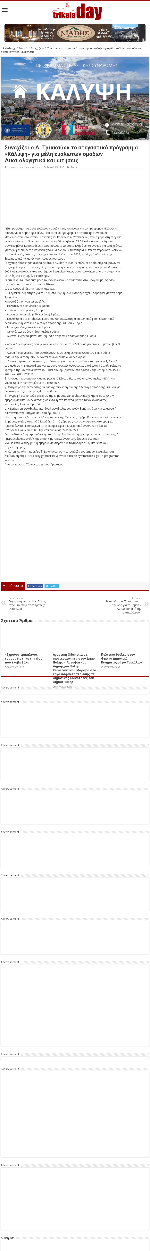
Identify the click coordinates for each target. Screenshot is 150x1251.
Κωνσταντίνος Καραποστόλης (24, 167)
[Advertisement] (75, 199)
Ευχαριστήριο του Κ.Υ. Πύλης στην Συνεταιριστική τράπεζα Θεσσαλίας (29, 603)
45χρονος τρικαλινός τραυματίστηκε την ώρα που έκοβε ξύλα (24, 658)
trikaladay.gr (8, 48)
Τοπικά (23, 48)
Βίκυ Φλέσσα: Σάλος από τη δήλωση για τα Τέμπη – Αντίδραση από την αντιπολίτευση (121, 605)
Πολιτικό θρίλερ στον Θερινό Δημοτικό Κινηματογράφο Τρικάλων (121, 658)
